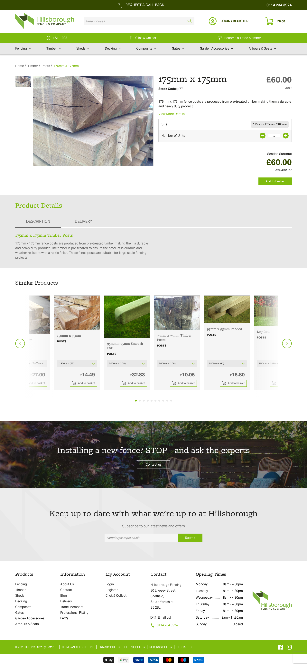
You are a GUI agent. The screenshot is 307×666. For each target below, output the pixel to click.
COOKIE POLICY (134, 647)
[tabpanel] (77, 342)
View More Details (171, 114)
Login (110, 584)
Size (164, 124)
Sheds (82, 48)
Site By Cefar (45, 647)
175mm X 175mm (66, 66)
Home (19, 66)
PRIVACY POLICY (109, 647)
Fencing (23, 48)
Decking (113, 48)
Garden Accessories (216, 48)
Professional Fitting (74, 613)
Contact (66, 590)
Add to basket (275, 181)
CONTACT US (184, 647)
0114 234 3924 (279, 5)
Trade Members (71, 607)
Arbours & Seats (262, 48)
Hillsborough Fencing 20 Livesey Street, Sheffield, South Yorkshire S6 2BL (166, 596)
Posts (46, 66)
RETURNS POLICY (160, 647)
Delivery (66, 601)
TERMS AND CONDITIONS (77, 647)
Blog (63, 596)
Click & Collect (116, 596)
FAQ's (64, 618)
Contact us (154, 464)
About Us (67, 584)
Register (112, 590)
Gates (178, 48)
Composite (146, 48)
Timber (53, 48)
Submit (190, 538)
